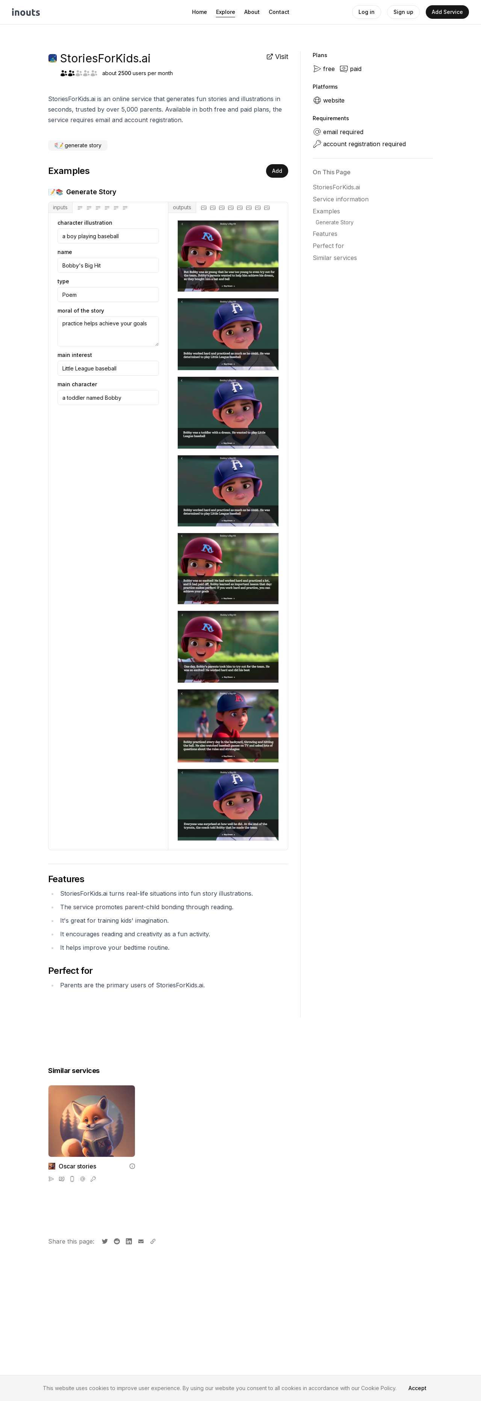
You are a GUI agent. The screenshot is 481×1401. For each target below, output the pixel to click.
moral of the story (80, 310)
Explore (225, 12)
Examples (326, 211)
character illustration (84, 222)
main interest (74, 355)
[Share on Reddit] (116, 1240)
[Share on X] (104, 1240)
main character (77, 384)
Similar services (335, 257)
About (252, 12)
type (63, 281)
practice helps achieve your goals (108, 331)
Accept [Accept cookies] (417, 1388)
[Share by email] (140, 1240)
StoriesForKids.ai (336, 187)
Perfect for (328, 245)
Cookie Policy (378, 1388)
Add (277, 171)
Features (325, 233)
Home (199, 12)
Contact (279, 12)
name (64, 252)
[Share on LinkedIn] (128, 1240)
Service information (341, 199)
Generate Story (335, 222)
